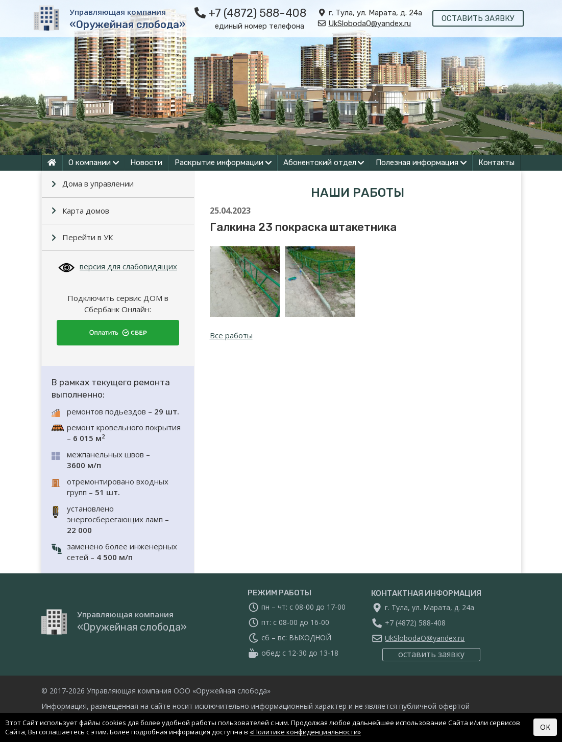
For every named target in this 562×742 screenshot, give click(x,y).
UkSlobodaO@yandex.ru (370, 23)
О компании (89, 162)
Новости (146, 162)
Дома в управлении (98, 183)
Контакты (496, 162)
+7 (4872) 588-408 (257, 13)
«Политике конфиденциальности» (305, 731)
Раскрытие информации (219, 162)
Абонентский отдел (319, 162)
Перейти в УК (87, 237)
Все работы (231, 335)
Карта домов (85, 210)
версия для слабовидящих (117, 266)
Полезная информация (417, 162)
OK (545, 727)
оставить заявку (478, 18)
